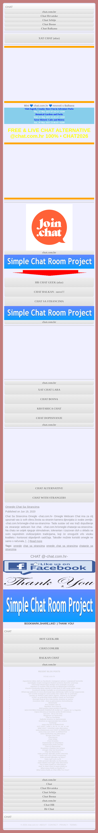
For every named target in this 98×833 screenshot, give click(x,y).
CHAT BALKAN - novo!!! (49, 291)
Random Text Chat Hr (52, 706)
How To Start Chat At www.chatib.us (53, 766)
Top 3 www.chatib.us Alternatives (53, 764)
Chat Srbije (49, 20)
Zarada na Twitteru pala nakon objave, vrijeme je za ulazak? (52, 695)
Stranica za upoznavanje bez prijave (53, 721)
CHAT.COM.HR (49, 648)
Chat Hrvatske (49, 16)
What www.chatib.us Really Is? (53, 768)
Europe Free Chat (53, 735)
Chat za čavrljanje (53, 717)
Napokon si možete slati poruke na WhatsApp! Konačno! (53, 686)
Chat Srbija (52, 739)
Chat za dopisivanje (53, 746)
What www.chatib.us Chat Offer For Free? (52, 770)
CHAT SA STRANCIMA (49, 301)
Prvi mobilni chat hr (53, 705)
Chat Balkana (49, 28)
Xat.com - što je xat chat (52, 714)
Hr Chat (49, 809)
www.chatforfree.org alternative (52, 734)
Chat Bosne (49, 24)
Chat (49, 784)
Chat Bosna (52, 737)
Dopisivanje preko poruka (53, 745)
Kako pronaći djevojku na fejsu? (53, 757)
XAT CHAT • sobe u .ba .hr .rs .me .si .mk (53, 726)
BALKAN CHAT (49, 657)
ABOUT (43, 825)
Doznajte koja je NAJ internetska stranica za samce (53, 699)
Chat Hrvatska (52, 741)
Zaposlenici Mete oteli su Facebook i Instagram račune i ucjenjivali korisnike (53, 681)
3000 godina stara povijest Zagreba (53, 708)
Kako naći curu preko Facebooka (53, 755)
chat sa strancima (34, 545)
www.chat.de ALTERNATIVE (53, 725)
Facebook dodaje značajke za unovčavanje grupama (52, 690)
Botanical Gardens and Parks (49, 114)
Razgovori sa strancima (52, 715)
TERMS (73, 825)
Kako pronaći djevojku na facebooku (52, 761)
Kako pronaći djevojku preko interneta (53, 754)
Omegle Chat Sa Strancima (22, 506)
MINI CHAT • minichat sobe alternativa (53, 728)
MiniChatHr (52, 703)
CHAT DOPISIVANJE (49, 418)
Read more (36, 541)
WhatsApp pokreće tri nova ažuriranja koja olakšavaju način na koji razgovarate (52, 692)
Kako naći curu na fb (53, 759)
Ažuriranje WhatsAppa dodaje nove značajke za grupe (53, 685)
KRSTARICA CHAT (49, 408)
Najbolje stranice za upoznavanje (53, 719)
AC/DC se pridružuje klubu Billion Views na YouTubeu (53, 697)
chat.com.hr (49, 11)
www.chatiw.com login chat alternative (53, 763)
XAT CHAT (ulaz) (49, 38)
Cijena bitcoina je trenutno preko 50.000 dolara (52, 712)
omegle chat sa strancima (62, 545)
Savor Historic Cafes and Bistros (49, 120)
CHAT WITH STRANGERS (49, 497)
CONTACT (53, 825)
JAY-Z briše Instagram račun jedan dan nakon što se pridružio (53, 694)
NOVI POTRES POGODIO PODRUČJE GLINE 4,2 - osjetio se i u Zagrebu (53, 710)
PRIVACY (63, 825)
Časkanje (52, 723)
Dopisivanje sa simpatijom (52, 743)
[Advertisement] (49, 74)
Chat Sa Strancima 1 (53, 752)
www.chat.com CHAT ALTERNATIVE (53, 732)
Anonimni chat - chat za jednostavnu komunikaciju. (53, 701)
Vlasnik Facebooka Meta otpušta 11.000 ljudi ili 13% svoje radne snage (53, 688)
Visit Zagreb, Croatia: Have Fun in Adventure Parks (49, 109)
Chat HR (49, 804)
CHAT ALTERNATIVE (49, 488)
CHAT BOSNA (49, 399)
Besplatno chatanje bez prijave (53, 748)
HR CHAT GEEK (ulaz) (49, 282)
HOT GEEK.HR (49, 639)
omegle (17, 545)
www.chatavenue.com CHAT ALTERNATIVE (53, 730)
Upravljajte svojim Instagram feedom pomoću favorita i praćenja (53, 683)
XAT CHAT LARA (49, 389)
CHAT (9, 6)
